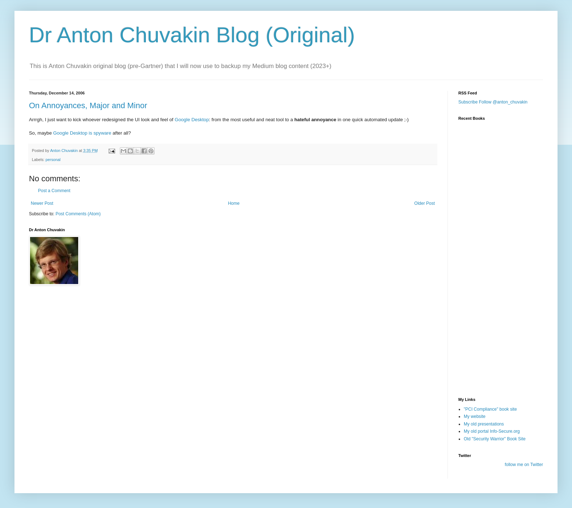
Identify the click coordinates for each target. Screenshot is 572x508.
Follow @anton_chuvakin (503, 102)
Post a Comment (54, 190)
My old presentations (484, 424)
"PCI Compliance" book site (490, 409)
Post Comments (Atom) (78, 213)
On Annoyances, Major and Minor (88, 105)
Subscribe (468, 102)
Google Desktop (191, 119)
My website (474, 416)
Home (234, 203)
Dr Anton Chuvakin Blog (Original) (192, 35)
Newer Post (42, 203)
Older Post (424, 203)
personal (53, 159)
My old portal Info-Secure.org (492, 431)
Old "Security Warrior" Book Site (495, 438)
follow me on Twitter (524, 464)
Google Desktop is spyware (82, 133)
